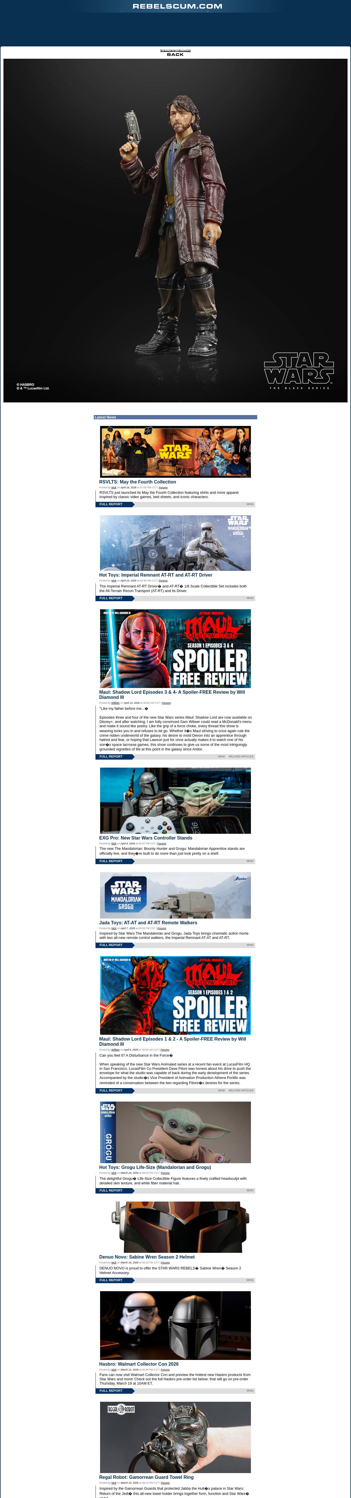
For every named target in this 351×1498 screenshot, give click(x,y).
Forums (163, 487)
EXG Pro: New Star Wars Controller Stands (145, 838)
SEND (249, 504)
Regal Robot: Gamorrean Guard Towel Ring (146, 1477)
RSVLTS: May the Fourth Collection (137, 481)
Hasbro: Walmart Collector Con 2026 (139, 1364)
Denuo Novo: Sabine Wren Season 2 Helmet (147, 1257)
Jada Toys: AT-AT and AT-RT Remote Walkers (148, 922)
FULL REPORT (111, 504)
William (115, 702)
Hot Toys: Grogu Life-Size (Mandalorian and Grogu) (155, 1167)
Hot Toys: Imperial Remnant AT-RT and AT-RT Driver (155, 575)
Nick (113, 487)
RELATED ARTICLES (241, 756)
